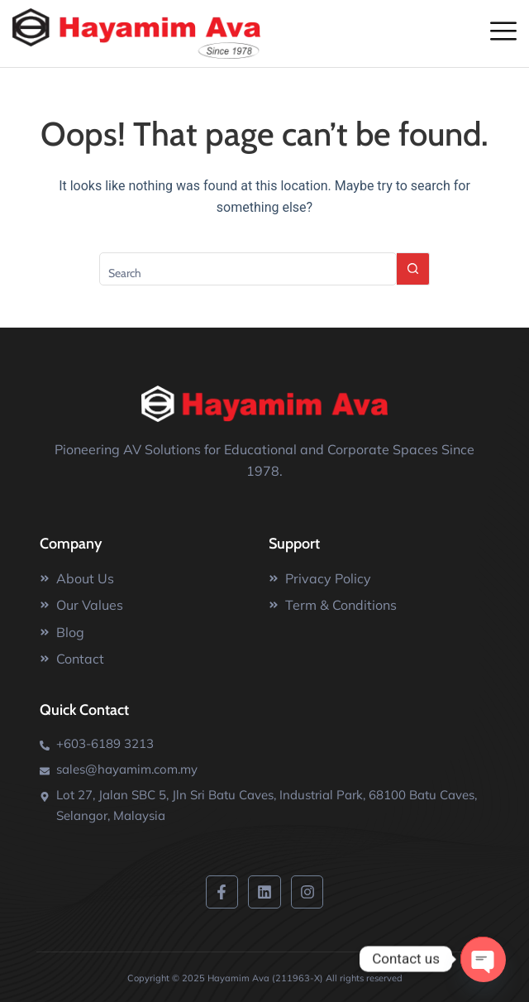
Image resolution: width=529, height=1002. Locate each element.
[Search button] (413, 268)
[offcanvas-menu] (503, 31)
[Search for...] (248, 268)
